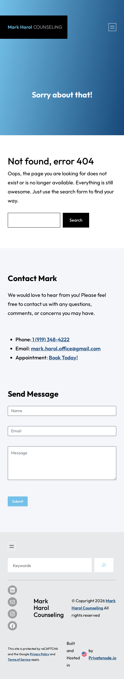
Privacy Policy (39, 654)
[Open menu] (112, 27)
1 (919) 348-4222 (50, 339)
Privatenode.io (102, 657)
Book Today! (63, 357)
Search (75, 220)
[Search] (103, 565)
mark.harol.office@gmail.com (65, 348)
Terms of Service (19, 659)
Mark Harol (35, 27)
